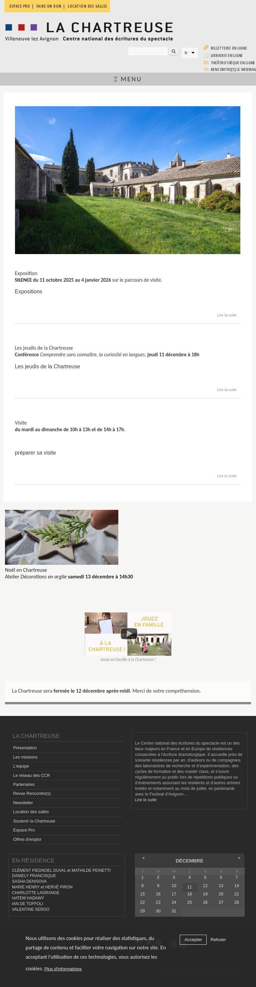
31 (174, 911)
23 (158, 902)
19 (205, 894)
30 (158, 911)
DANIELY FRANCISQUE (34, 875)
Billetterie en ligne (229, 48)
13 (221, 885)
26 (205, 902)
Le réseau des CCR (31, 775)
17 (174, 894)
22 (142, 902)
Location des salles (31, 812)
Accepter (193, 939)
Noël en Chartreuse (26, 570)
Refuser (218, 939)
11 (189, 887)
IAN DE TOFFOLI (27, 903)
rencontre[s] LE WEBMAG (233, 69)
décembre (189, 860)
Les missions (25, 757)
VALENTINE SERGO (30, 909)
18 (189, 894)
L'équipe (21, 766)
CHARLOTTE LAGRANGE (35, 892)
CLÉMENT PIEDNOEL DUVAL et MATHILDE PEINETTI (61, 870)
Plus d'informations (63, 968)
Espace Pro (24, 830)
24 (174, 902)
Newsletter (23, 803)
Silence (23, 267)
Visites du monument (40, 417)
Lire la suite (227, 314)
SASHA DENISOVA (29, 881)
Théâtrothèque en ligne (233, 63)
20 (221, 894)
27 (221, 902)
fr (186, 52)
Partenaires (23, 784)
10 (174, 885)
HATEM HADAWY (28, 898)
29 (142, 911)
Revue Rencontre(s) (32, 793)
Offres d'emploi (27, 839)
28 (236, 902)
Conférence (28, 342)
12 (205, 885)
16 (158, 894)
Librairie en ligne (227, 55)
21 (236, 894)
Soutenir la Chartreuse (34, 821)
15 (142, 894)
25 (189, 902)
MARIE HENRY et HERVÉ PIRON (42, 887)
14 (236, 885)
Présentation (25, 748)
